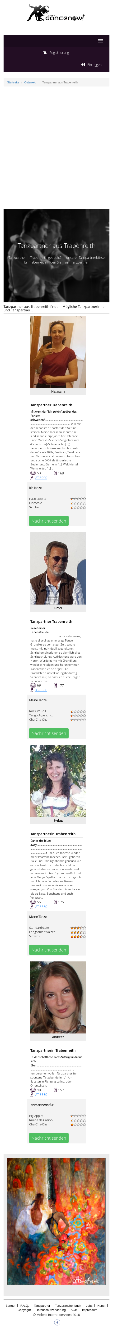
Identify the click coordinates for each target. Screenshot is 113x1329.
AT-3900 (41, 477)
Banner (10, 1305)
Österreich (30, 82)
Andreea (58, 1037)
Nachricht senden (49, 521)
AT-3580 (41, 690)
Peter (58, 608)
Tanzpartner (42, 1305)
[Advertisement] (56, 147)
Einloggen (94, 64)
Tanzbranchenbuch (68, 1305)
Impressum (89, 1310)
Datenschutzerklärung (51, 1310)
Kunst (101, 1305)
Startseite (13, 82)
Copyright (24, 1310)
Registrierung (59, 52)
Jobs (89, 1305)
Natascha (58, 391)
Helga (58, 820)
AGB (74, 1310)
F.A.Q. (24, 1305)
